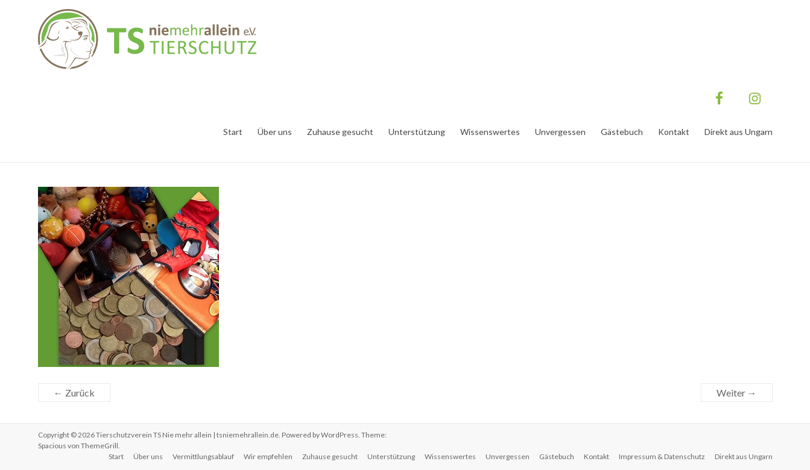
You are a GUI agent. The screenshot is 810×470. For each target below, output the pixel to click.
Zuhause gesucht (340, 132)
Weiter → (737, 392)
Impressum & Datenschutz (662, 456)
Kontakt (673, 132)
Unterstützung (416, 132)
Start (232, 132)
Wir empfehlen (268, 456)
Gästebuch (622, 132)
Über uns (275, 132)
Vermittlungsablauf (203, 456)
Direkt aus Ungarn (738, 132)
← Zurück (74, 392)
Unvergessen (560, 132)
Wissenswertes (490, 132)
